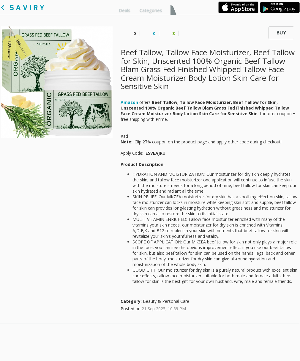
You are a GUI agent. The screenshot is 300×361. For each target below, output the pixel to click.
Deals (124, 10)
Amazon (129, 102)
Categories (151, 10)
